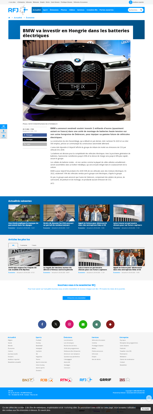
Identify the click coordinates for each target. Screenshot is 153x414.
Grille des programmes (71, 348)
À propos (123, 340)
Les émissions (68, 340)
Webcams (36, 2)
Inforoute (29, 2)
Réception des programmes (129, 343)
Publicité (123, 348)
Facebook (42, 324)
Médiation (123, 356)
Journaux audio (13, 354)
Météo (94, 348)
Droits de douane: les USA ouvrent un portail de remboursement (58, 224)
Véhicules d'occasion (98, 340)
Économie (30, 17)
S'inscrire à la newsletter (76, 298)
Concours (67, 367)
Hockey (38, 343)
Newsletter (123, 365)
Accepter (145, 409)
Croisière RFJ (92, 10)
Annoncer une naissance (72, 354)
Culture (10, 351)
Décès (48, 2)
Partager (28, 135)
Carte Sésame (55, 2)
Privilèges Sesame (97, 345)
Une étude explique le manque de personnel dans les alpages (23, 224)
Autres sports (40, 367)
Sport (45, 10)
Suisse (10, 343)
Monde (10, 345)
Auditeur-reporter (136, 2)
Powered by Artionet (119, 392)
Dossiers (10, 356)
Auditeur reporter (14, 359)
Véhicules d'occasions (81, 2)
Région (10, 340)
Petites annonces (97, 351)
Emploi (42, 2)
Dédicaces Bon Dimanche (72, 351)
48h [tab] (13, 245)
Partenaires (123, 354)
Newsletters (83, 324)
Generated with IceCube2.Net (136, 392)
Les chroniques (69, 343)
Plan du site (34, 394)
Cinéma (94, 343)
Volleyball (39, 348)
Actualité (37, 10)
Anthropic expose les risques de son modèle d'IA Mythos (22, 268)
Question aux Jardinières (72, 356)
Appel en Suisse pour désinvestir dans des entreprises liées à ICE (92, 224)
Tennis (38, 359)
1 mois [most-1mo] (34, 245)
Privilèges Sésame (66, 2)
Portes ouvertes (107, 10)
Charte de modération (127, 359)
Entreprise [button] (21, 2)
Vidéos (72, 10)
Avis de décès (96, 359)
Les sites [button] (12, 2)
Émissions (54, 10)
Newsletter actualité (14, 362)
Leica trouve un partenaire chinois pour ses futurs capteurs (127, 224)
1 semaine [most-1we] (23, 245)
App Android (110, 324)
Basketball (39, 345)
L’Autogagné (68, 359)
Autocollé (67, 362)
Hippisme (39, 356)
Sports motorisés (41, 362)
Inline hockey (40, 365)
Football (38, 340)
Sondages (67, 365)
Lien (27, 144)
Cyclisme (39, 351)
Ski (37, 354)
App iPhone (97, 324)
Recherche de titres (70, 345)
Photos (64, 10)
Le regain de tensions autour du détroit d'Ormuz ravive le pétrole (58, 268)
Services (80, 10)
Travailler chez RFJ (125, 351)
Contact (122, 362)
